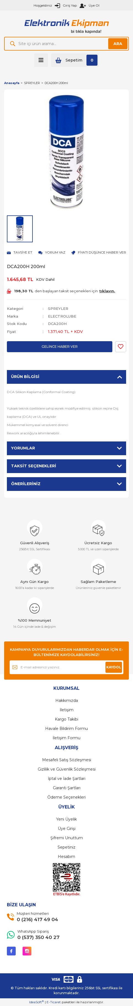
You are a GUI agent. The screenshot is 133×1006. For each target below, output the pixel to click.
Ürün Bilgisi (25, 376)
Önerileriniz (25, 483)
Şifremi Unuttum (66, 837)
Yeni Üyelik (66, 819)
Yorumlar (23, 448)
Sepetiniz (66, 847)
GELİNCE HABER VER (60, 346)
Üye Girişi (66, 828)
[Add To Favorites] (120, 346)
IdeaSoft (36, 1002)
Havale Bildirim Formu (66, 728)
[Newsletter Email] (66, 667)
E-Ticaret (54, 1002)
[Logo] (66, 26)
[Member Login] (66, 5)
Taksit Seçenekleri (33, 465)
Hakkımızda (66, 700)
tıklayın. (107, 291)
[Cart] (75, 60)
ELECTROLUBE (62, 316)
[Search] (66, 44)
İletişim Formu (66, 737)
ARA (117, 43)
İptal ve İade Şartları (66, 778)
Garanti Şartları (66, 787)
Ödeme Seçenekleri (66, 797)
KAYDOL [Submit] (113, 667)
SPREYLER (58, 308)
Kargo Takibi (66, 719)
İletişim (67, 709)
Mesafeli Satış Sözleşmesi (66, 759)
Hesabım (66, 856)
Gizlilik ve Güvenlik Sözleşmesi (67, 769)
